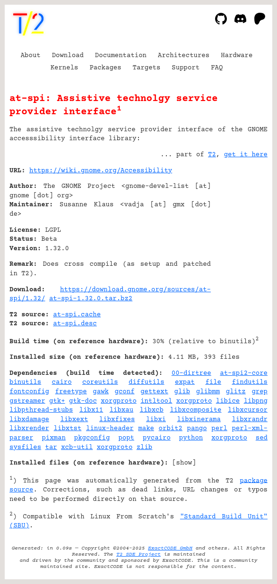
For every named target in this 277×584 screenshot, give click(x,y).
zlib (145, 447)
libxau (121, 410)
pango (197, 428)
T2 (212, 155)
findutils (250, 382)
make (146, 428)
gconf (125, 392)
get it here (246, 155)
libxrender (29, 428)
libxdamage (29, 419)
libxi (156, 419)
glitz (236, 392)
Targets (147, 68)
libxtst (68, 428)
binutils (25, 382)
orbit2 (170, 428)
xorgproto (119, 401)
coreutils (100, 382)
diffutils (146, 382)
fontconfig (29, 392)
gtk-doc (83, 401)
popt (126, 438)
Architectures (183, 55)
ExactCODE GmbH (170, 548)
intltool (156, 401)
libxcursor (248, 410)
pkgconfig (92, 438)
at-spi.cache (77, 315)
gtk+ (57, 401)
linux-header (110, 428)
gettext (154, 392)
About (31, 55)
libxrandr (250, 419)
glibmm (208, 392)
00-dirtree (191, 373)
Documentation (121, 55)
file (213, 382)
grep (259, 392)
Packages (105, 68)
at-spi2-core (244, 373)
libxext (74, 419)
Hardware (236, 55)
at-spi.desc (74, 324)
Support (185, 68)
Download (68, 55)
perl (219, 428)
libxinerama (199, 419)
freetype (71, 392)
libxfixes (117, 419)
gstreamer (27, 401)
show (184, 463)
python (191, 438)
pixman (53, 438)
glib (182, 392)
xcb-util (77, 447)
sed (262, 438)
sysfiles (25, 447)
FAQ (217, 68)
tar (51, 447)
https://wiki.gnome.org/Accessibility (100, 171)
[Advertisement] (239, 228)
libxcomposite (195, 410)
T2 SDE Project (138, 554)
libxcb (152, 410)
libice (228, 401)
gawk (101, 392)
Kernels (64, 68)
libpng (256, 401)
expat (185, 382)
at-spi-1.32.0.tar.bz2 (90, 299)
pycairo (157, 438)
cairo (62, 382)
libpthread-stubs (41, 410)
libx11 (91, 410)
